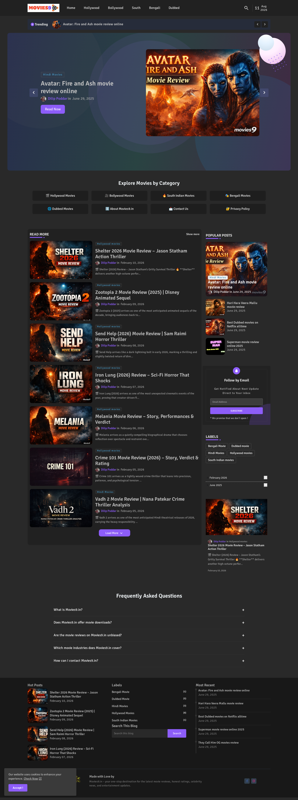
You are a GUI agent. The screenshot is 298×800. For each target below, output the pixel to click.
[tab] (71, 8)
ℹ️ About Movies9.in (119, 209)
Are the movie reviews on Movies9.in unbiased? (149, 635)
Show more (192, 234)
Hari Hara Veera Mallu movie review (242, 305)
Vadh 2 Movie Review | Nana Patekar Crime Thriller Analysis (140, 502)
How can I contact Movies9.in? (149, 661)
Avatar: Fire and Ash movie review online (93, 24)
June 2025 (238, 485)
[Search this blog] (140, 733)
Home (71, 8)
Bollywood (115, 8)
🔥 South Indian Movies (178, 196)
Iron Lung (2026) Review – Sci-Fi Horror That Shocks (142, 378)
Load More (112, 533)
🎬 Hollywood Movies (60, 196)
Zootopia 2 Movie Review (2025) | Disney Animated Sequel (137, 295)
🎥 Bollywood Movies (119, 196)
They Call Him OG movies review (218, 742)
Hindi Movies (216, 453)
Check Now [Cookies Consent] (31, 778)
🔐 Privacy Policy (238, 209)
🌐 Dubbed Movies (60, 209)
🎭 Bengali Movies (237, 196)
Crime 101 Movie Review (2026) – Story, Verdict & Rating (147, 461)
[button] (246, 8)
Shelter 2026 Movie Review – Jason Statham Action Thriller (141, 254)
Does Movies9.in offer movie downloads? (149, 622)
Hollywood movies (241, 453)
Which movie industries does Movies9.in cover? (149, 648)
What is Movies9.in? (149, 610)
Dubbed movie (240, 446)
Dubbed (174, 8)
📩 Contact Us (178, 209)
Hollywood (91, 8)
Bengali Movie (217, 446)
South (136, 8)
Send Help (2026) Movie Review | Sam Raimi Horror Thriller (140, 336)
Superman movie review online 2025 (243, 344)
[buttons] (247, 781)
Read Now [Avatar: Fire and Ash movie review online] (53, 109)
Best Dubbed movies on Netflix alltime (242, 324)
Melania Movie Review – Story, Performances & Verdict (144, 419)
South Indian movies (221, 460)
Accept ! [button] (18, 788)
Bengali (154, 8)
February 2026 (238, 477)
